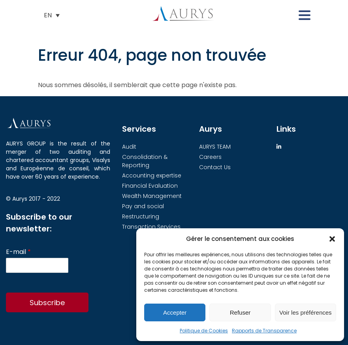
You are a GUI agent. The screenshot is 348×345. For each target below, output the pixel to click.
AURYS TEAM (215, 147)
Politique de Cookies (204, 330)
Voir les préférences (305, 312)
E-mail (18, 252)
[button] (332, 239)
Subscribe (47, 303)
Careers (210, 157)
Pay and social (143, 206)
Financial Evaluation (150, 186)
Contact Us (215, 167)
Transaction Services (151, 227)
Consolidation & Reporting (144, 161)
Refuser (240, 312)
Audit (129, 147)
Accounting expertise (151, 175)
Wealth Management (152, 196)
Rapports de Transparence (264, 330)
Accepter (174, 312)
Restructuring (140, 216)
